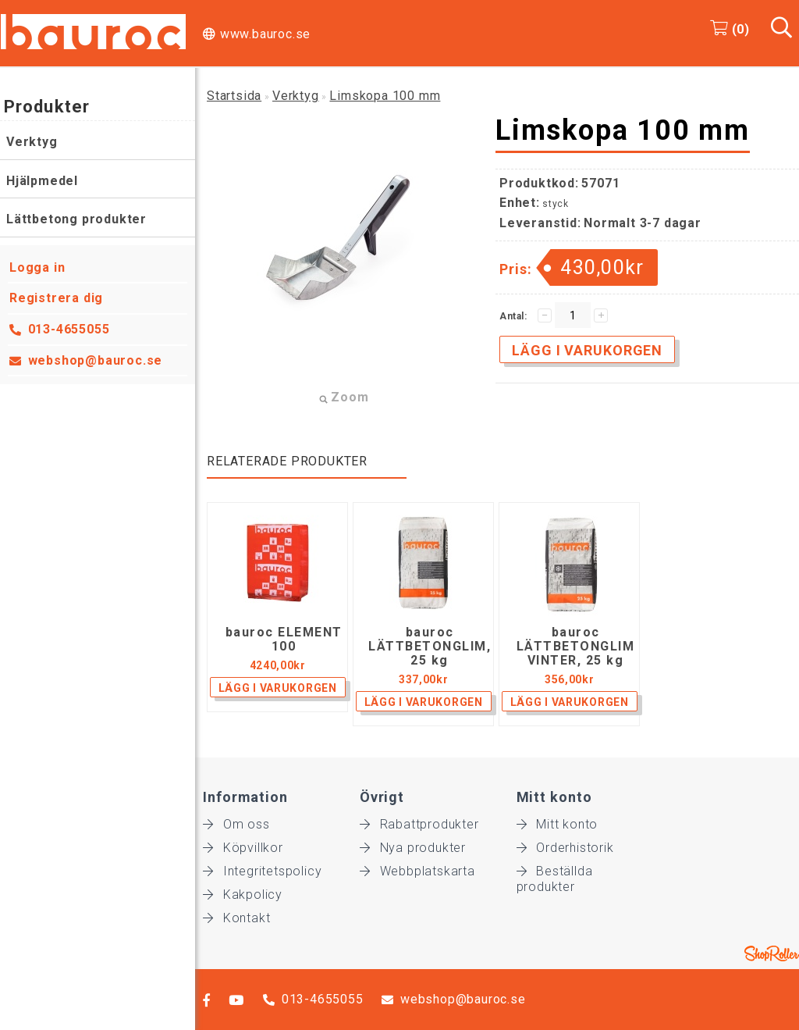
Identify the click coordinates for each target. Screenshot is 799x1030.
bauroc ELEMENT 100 (284, 639)
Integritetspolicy (262, 871)
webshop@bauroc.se (95, 360)
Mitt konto (557, 824)
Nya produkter (413, 847)
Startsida (234, 95)
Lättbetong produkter (76, 219)
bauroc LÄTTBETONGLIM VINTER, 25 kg (576, 646)
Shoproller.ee (771, 953)
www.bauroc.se (265, 34)
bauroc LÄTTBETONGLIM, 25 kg (429, 646)
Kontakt (236, 918)
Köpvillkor (243, 847)
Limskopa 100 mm (384, 95)
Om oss (236, 824)
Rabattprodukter (419, 824)
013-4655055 (69, 329)
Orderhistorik (565, 847)
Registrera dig (56, 297)
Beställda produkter (555, 871)
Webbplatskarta (417, 871)
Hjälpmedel (42, 180)
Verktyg (32, 141)
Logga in (37, 267)
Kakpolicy (242, 894)
